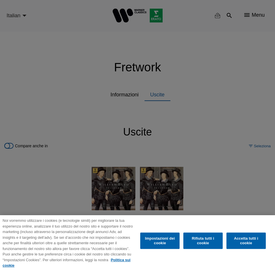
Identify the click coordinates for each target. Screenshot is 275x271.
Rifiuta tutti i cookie (203, 240)
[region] (137, 243)
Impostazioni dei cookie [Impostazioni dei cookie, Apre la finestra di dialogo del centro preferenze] (160, 240)
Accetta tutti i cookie (246, 240)
